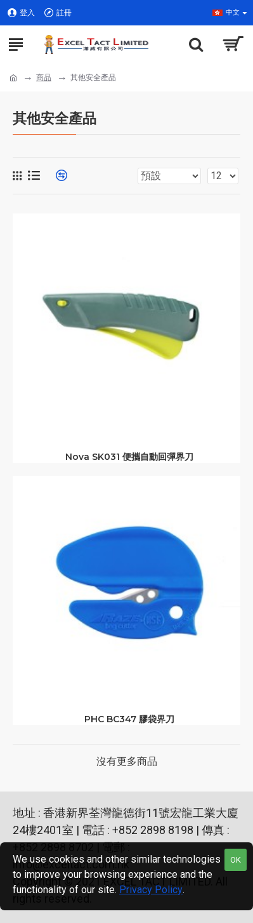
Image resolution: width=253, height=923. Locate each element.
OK (235, 860)
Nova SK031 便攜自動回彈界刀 (129, 456)
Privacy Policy (151, 890)
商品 (43, 77)
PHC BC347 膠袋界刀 (129, 719)
